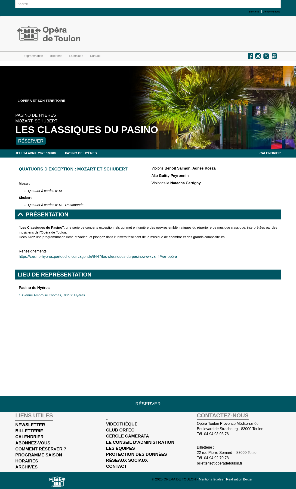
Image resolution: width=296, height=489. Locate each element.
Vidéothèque (122, 424)
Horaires (26, 461)
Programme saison (38, 455)
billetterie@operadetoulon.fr (219, 463)
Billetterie (56, 56)
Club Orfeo (120, 430)
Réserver (30, 140)
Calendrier (270, 153)
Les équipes (120, 448)
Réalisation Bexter (239, 479)
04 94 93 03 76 (216, 434)
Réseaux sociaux (127, 460)
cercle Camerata (127, 436)
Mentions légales (211, 479)
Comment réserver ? (40, 448)
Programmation (32, 56)
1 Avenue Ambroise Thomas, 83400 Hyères (52, 295)
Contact (116, 466)
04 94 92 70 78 (216, 458)
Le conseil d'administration (140, 442)
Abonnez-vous (32, 442)
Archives (26, 467)
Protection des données (136, 454)
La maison (76, 56)
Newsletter (30, 424)
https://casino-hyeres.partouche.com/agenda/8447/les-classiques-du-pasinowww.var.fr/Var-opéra (98, 256)
